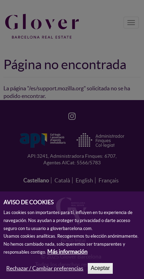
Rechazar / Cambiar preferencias (44, 272)
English (84, 180)
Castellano (36, 180)
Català (62, 180)
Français (109, 180)
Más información (67, 255)
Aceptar (100, 272)
